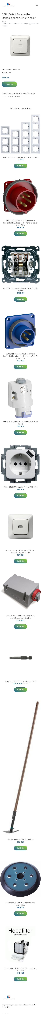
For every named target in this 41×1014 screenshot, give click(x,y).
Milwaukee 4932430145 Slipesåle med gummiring (20, 904)
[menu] (36, 5)
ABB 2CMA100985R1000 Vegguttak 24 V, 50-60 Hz (20, 422)
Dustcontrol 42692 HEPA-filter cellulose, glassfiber (20, 969)
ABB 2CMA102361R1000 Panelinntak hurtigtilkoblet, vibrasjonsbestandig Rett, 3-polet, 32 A (20, 356)
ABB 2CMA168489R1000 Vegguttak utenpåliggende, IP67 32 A (20, 617)
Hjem (4, 21)
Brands (14, 70)
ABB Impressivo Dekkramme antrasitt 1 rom (20, 157)
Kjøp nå (9, 84)
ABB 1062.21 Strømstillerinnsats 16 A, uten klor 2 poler (20, 289)
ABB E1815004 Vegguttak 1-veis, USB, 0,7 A (20, 487)
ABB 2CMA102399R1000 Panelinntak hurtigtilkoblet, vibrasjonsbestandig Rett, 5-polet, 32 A (20, 222)
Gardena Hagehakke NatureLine (20, 839)
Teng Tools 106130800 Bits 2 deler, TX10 (20, 681)
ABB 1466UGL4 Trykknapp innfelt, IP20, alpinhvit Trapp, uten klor (20, 551)
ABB (19, 70)
